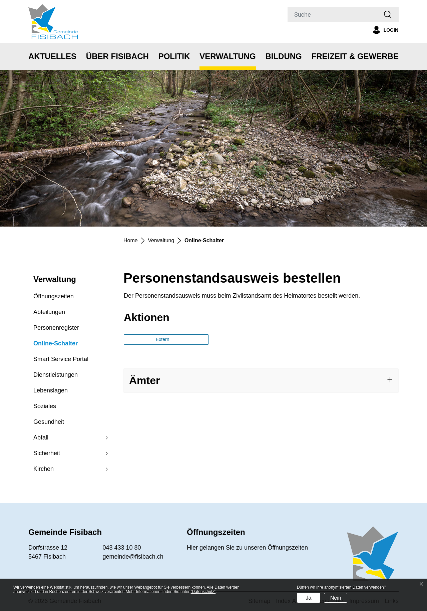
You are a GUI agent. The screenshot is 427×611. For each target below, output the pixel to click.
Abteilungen (49, 312)
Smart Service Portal (60, 359)
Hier (192, 547)
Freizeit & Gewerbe (355, 56)
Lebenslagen (50, 390)
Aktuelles (52, 56)
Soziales (44, 406)
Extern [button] (163, 339)
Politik (174, 56)
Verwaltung (227, 56)
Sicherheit (46, 453)
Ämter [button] (144, 380)
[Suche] (332, 14)
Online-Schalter (55, 345)
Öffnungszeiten (53, 296)
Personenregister (56, 327)
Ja (308, 598)
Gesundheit (48, 421)
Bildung (283, 56)
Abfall (40, 437)
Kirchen (43, 469)
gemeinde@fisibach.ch (133, 556)
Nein (335, 598)
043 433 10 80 (122, 547)
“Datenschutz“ (203, 591)
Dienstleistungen (55, 374)
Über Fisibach (117, 56)
